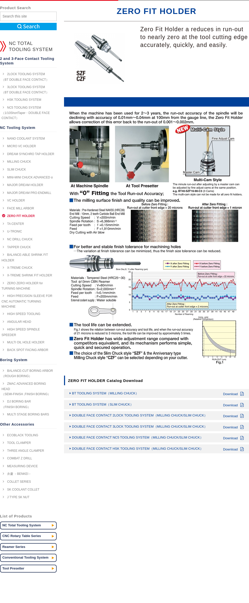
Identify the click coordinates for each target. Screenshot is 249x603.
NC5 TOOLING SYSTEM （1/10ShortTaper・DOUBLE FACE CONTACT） (26, 113)
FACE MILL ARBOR (20, 208)
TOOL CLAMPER (19, 443)
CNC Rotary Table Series (21, 536)
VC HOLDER (16, 200)
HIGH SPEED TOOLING (23, 314)
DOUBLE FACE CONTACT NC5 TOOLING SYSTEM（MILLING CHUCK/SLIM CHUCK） (157, 438)
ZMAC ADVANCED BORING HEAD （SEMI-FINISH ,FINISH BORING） (26, 389)
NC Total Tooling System (21, 525)
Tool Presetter (13, 568)
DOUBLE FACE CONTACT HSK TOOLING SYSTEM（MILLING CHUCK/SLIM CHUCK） (157, 449)
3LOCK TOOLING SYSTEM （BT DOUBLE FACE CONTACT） (25, 89)
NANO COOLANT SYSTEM (26, 138)
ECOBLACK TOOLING (22, 435)
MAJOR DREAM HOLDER (25, 185)
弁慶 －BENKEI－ (19, 474)
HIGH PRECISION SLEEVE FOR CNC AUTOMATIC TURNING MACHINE (27, 301)
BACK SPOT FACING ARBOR (27, 350)
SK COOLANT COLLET (23, 489)
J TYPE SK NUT (18, 497)
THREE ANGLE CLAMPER (25, 451)
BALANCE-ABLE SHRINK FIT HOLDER (25, 257)
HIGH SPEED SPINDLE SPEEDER (21, 332)
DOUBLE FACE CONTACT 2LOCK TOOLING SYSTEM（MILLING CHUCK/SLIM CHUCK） (157, 416)
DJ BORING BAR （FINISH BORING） (16, 404)
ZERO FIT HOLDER (21, 216)
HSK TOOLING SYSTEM (24, 100)
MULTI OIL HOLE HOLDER (25, 342)
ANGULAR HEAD (19, 322)
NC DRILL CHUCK (20, 239)
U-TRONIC (14, 231)
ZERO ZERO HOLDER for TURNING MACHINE (22, 285)
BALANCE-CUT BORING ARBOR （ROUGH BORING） (27, 373)
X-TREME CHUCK (20, 268)
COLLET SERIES (19, 481)
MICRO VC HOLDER (21, 146)
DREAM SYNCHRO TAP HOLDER (30, 154)
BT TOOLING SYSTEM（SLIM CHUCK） (157, 405)
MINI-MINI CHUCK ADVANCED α (30, 177)
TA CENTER (15, 224)
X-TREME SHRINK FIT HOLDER (29, 275)
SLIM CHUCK (16, 169)
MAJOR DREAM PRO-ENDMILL (29, 193)
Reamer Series (13, 547)
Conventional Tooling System (25, 557)
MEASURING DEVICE (22, 466)
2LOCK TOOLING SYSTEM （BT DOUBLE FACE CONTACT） (25, 76)
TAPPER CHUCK (19, 247)
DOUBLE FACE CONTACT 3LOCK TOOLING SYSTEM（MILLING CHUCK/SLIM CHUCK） (157, 427)
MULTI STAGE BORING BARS (28, 414)
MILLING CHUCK (19, 161)
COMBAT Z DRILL (19, 458)
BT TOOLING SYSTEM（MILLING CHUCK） (157, 394)
